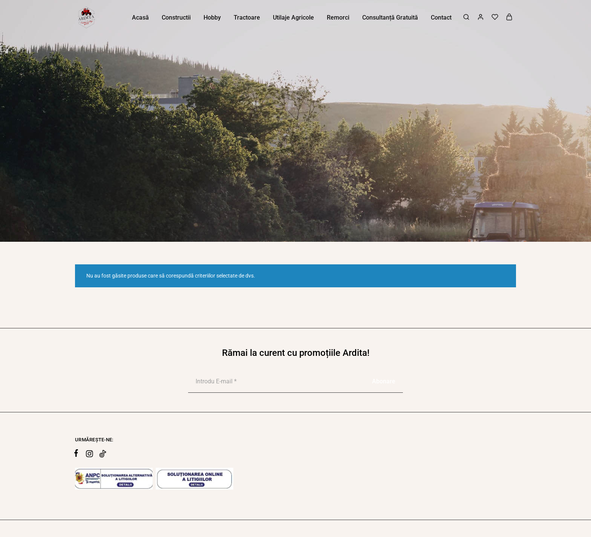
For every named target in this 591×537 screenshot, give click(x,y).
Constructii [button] (176, 17)
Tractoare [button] (247, 17)
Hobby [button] (212, 17)
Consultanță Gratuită (390, 17)
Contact (441, 17)
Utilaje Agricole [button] (293, 17)
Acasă (140, 17)
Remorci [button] (338, 17)
